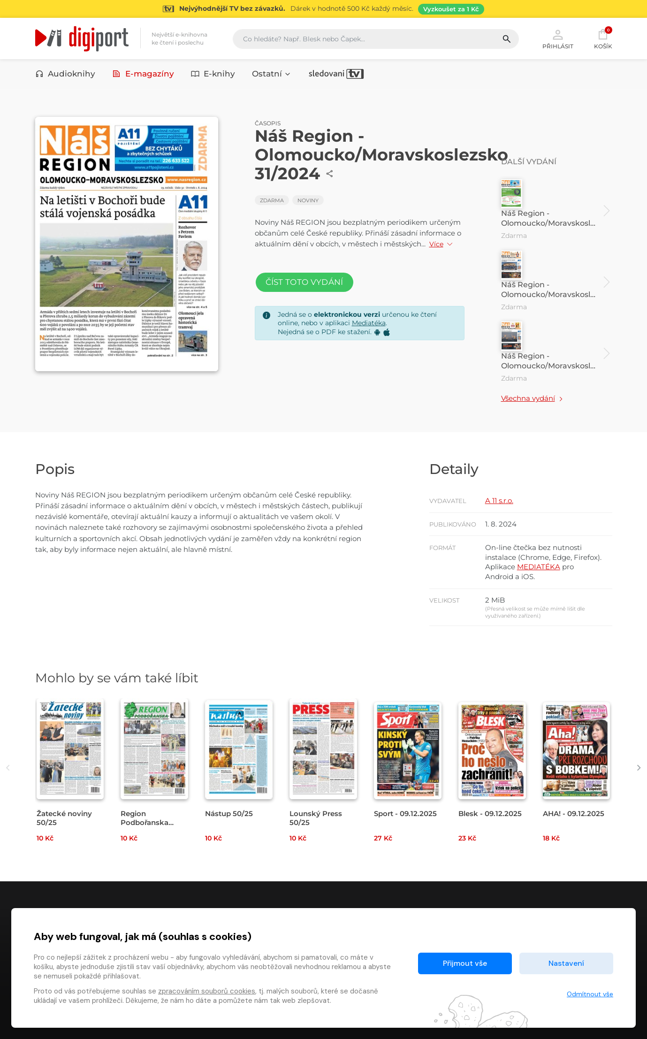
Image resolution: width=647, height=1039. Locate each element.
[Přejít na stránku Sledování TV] (323, 9)
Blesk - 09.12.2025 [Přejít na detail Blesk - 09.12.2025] (490, 813)
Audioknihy (65, 73)
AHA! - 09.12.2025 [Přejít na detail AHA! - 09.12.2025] (573, 813)
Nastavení (566, 963)
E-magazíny (143, 73)
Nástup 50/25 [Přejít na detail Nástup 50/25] (229, 813)
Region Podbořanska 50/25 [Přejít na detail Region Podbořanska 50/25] (144, 822)
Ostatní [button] (271, 73)
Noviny (308, 200)
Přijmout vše (465, 963)
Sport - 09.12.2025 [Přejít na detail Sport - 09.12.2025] (405, 813)
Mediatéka (369, 323)
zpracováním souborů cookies (206, 991)
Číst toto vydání (304, 282)
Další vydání (528, 161)
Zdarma (272, 200)
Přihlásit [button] (557, 38)
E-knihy (213, 73)
